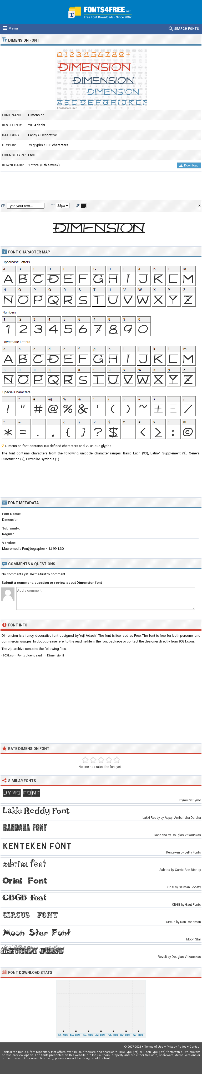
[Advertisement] (101, 186)
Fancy (32, 135)
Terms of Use (153, 1046)
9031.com (186, 641)
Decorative (49, 135)
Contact (195, 1046)
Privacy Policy (176, 1046)
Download (189, 165)
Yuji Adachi (36, 125)
